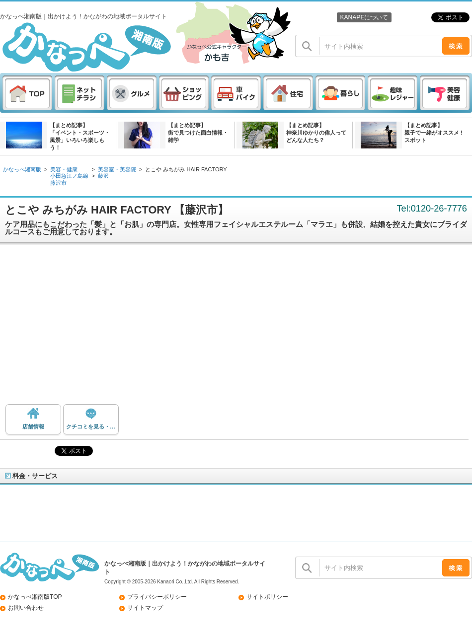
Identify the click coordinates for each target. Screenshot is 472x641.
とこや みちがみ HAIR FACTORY (186, 169)
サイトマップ (145, 607)
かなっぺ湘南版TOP (35, 596)
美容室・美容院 (117, 169)
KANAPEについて (364, 17)
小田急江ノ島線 (69, 176)
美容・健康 (64, 169)
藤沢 (103, 176)
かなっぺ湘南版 (22, 169)
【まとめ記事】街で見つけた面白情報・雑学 (198, 132)
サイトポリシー (267, 596)
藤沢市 (58, 183)
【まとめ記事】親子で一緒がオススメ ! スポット (433, 132)
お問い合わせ (26, 607)
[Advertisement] (236, 327)
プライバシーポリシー (157, 596)
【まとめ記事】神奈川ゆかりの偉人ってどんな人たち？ (316, 132)
